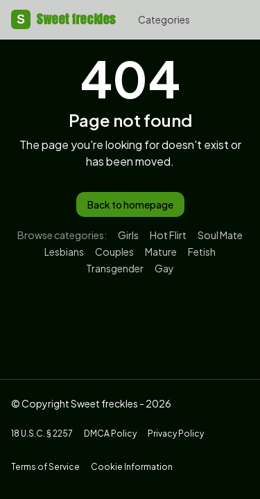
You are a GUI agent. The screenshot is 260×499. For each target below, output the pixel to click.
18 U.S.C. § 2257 (42, 433)
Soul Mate (220, 235)
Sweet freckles (63, 19)
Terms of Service (45, 467)
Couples (114, 251)
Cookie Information (132, 467)
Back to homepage (130, 204)
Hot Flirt (168, 235)
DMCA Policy (110, 433)
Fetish (202, 251)
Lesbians (64, 251)
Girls (128, 235)
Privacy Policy (176, 433)
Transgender (115, 268)
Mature (161, 251)
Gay (164, 268)
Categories (164, 19)
